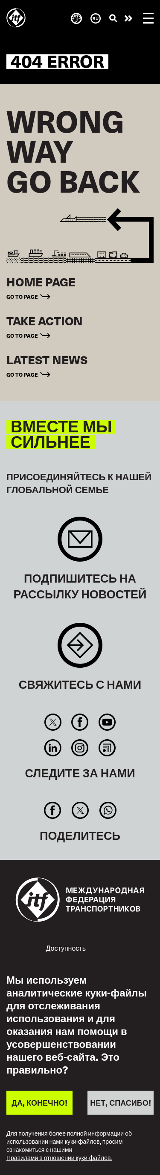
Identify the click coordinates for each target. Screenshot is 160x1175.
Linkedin (53, 747)
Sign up (80, 543)
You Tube (107, 722)
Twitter (53, 722)
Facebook (80, 722)
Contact (80, 649)
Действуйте (128, 18)
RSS (107, 747)
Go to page (22, 296)
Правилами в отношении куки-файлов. (59, 1158)
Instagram (80, 747)
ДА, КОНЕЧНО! (39, 1102)
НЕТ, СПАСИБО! (120, 1102)
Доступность (66, 948)
